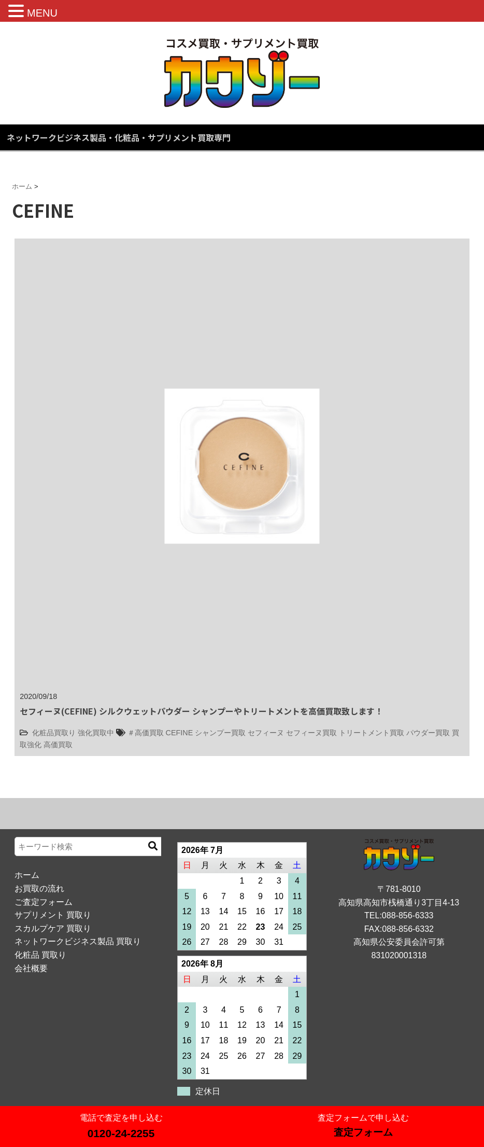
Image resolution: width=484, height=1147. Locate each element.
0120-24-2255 (121, 1133)
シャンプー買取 (220, 733)
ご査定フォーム (44, 902)
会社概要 (31, 968)
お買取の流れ (39, 888)
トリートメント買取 (371, 733)
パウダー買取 (428, 733)
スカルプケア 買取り (53, 928)
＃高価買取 (145, 733)
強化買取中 (96, 733)
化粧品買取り (54, 733)
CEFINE (179, 733)
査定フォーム (363, 1132)
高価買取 (58, 744)
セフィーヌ (266, 733)
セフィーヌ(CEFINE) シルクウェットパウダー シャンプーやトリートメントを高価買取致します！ (201, 711)
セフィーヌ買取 (311, 733)
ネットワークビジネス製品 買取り (78, 941)
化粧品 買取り (40, 954)
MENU (42, 13)
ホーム (27, 875)
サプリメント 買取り (53, 915)
